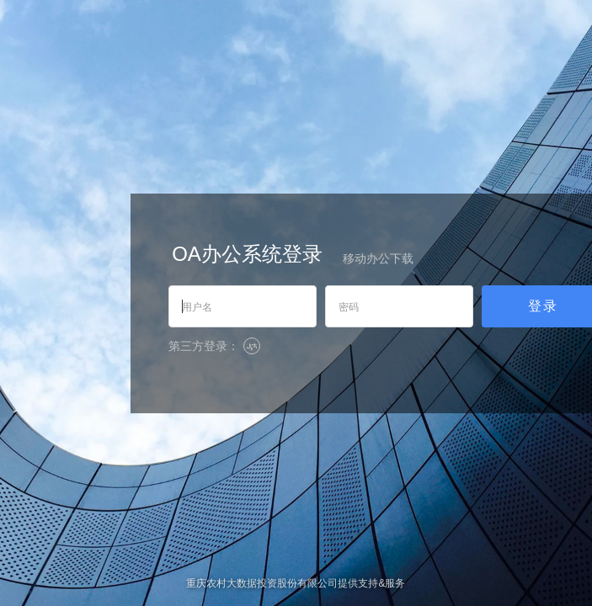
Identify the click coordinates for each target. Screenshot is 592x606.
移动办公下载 (378, 258)
